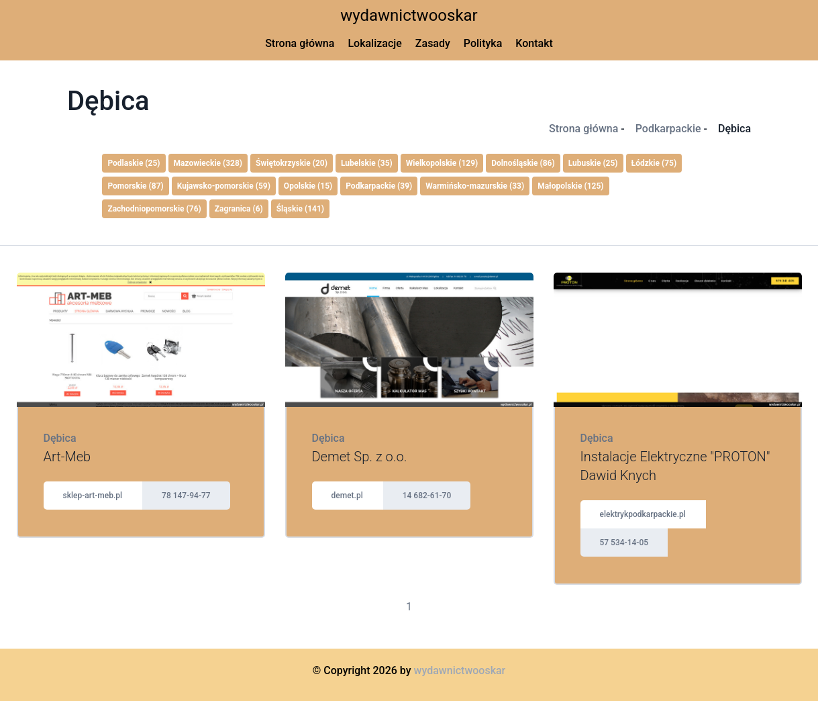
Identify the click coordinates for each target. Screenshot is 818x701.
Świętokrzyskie (291, 163)
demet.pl (347, 495)
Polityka (483, 43)
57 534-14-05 (624, 542)
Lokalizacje (374, 43)
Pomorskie (135, 186)
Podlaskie (133, 163)
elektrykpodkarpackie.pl (643, 514)
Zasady (432, 43)
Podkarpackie (668, 128)
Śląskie (300, 209)
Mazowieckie (208, 163)
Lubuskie (593, 163)
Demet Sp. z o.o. (359, 457)
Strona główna (299, 43)
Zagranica (239, 209)
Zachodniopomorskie (154, 209)
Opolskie (308, 186)
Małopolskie (570, 186)
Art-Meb (67, 457)
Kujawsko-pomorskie (223, 186)
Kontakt (534, 43)
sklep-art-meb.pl (93, 495)
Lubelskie (367, 163)
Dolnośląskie (522, 163)
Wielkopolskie (442, 163)
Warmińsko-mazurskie (474, 186)
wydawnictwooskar (409, 15)
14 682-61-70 (427, 495)
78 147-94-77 (186, 495)
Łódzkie (654, 163)
